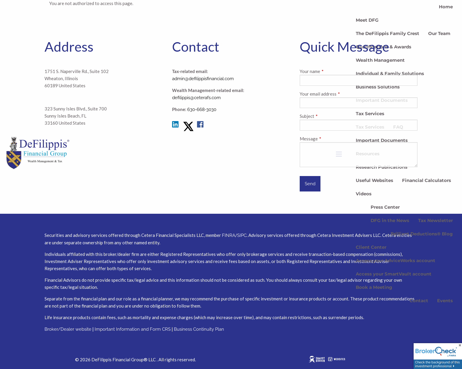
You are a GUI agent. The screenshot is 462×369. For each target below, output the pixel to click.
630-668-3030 (201, 109)
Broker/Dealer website (68, 329)
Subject (328, 116)
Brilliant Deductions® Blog (421, 234)
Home (446, 6)
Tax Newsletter (435, 220)
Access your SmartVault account (393, 274)
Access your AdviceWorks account (395, 260)
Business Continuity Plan (199, 329)
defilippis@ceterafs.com (196, 97)
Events (445, 300)
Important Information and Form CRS (133, 329)
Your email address (339, 93)
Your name (331, 71)
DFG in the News (390, 220)
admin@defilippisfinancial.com (203, 78)
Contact (418, 300)
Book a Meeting (374, 287)
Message (329, 138)
